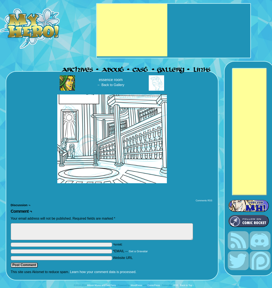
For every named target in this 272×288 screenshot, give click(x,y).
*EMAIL (130, 251)
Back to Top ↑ (187, 285)
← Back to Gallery (110, 85)
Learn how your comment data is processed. (103, 272)
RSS (175, 285)
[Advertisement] (132, 30)
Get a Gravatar (138, 251)
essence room (111, 80)
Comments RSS (204, 200)
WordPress (136, 285)
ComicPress (153, 285)
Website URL (123, 258)
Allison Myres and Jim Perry (101, 285)
